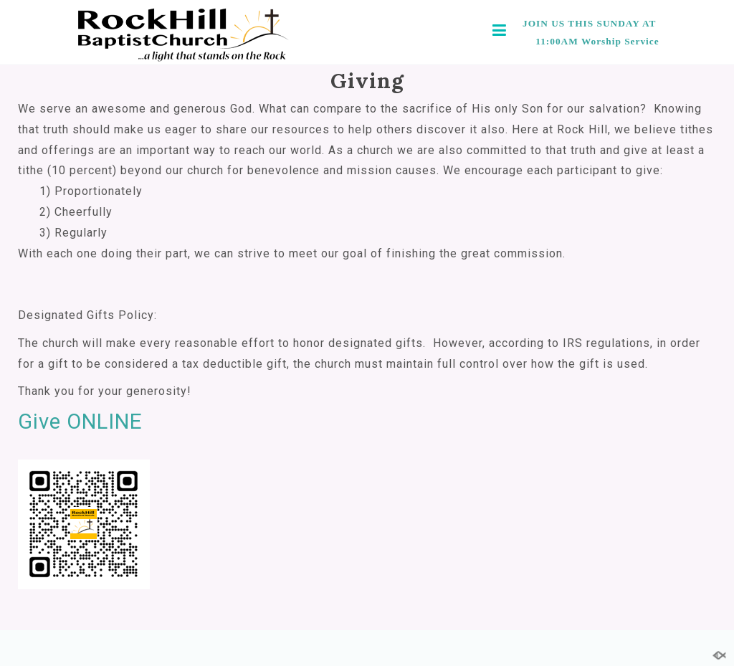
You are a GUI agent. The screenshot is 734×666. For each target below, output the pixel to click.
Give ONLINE (80, 421)
